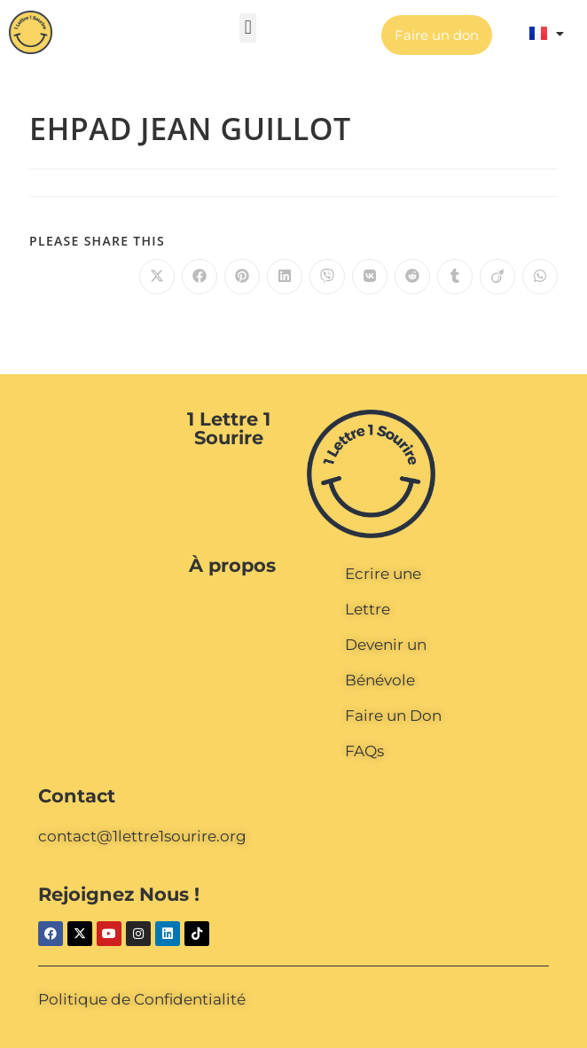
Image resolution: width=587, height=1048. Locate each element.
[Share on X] (157, 276)
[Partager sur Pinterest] (242, 276)
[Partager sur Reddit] (412, 276)
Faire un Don (393, 715)
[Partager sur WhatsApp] (540, 276)
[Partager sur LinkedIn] (284, 276)
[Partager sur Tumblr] (455, 276)
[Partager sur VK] (369, 276)
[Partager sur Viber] (327, 276)
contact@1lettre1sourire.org (142, 836)
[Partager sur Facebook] (199, 276)
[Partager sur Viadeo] (497, 276)
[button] (247, 28)
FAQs (364, 751)
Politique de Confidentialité (142, 999)
